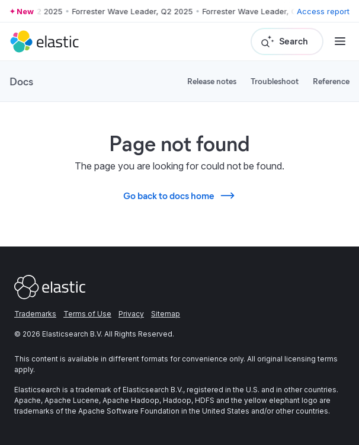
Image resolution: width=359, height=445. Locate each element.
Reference (331, 81)
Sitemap (165, 313)
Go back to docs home (179, 195)
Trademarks (35, 313)
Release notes (211, 81)
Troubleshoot (275, 81)
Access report (323, 11)
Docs (21, 81)
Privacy (131, 313)
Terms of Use (87, 313)
